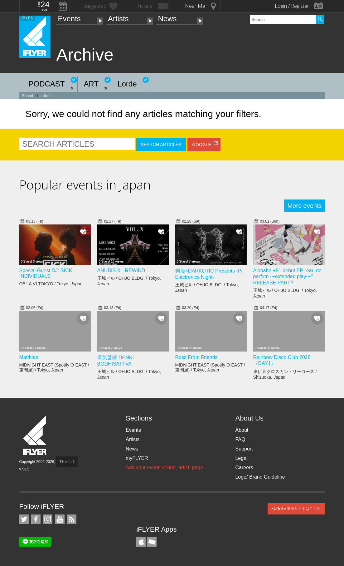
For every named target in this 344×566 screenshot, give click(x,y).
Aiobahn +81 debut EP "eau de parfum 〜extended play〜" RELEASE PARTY (287, 276)
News (167, 18)
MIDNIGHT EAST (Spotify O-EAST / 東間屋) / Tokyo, (54, 367)
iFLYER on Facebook (36, 519)
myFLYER (137, 458)
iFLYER (35, 435)
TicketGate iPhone (152, 542)
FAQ (240, 439)
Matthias (28, 357)
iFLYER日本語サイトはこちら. (296, 508)
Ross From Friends (196, 357)
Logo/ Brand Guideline (260, 477)
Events (69, 18)
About (241, 430)
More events (304, 205)
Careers (244, 467)
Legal (241, 458)
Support (244, 448)
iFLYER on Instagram (47, 519)
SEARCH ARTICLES (161, 144)
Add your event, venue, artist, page (164, 467)
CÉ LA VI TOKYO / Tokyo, (51, 283)
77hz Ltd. (67, 462)
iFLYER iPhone (141, 542)
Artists (118, 18)
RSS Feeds (71, 519)
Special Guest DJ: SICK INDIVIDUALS (45, 273)
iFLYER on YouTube (60, 519)
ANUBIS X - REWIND (121, 270)
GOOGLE (201, 144)
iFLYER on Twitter (24, 519)
